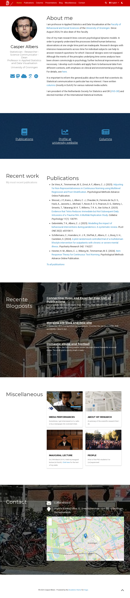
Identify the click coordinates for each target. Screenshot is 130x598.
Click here (66, 462)
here (64, 71)
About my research (100, 417)
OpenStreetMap (118, 559)
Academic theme (75, 590)
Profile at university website (65, 140)
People (92, 455)
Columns (105, 139)
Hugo (86, 590)
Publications (24, 139)
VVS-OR (115, 91)
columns (51, 85)
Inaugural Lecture (60, 455)
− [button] (50, 524)
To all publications (55, 264)
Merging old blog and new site (69, 322)
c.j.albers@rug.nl (62, 502)
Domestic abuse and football (68, 344)
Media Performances (62, 417)
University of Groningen (98, 28)
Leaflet (109, 559)
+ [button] (50, 520)
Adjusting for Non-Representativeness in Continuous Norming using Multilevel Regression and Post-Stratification (87, 188)
